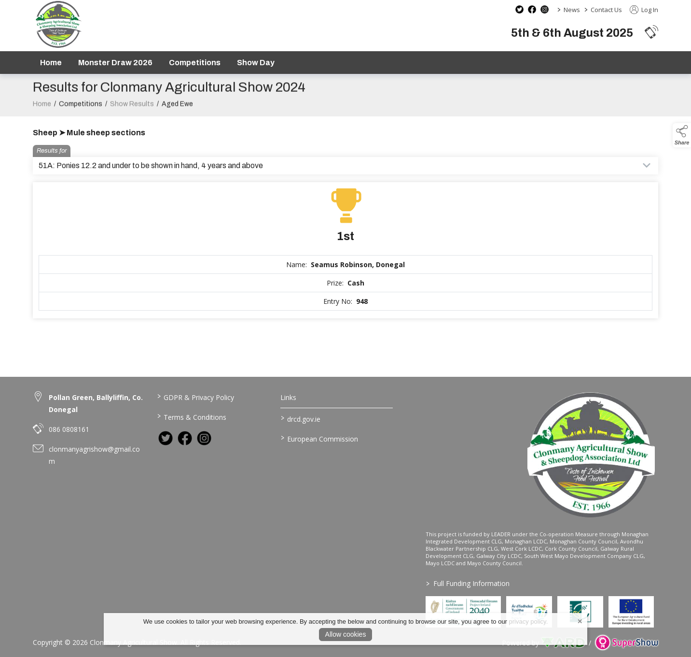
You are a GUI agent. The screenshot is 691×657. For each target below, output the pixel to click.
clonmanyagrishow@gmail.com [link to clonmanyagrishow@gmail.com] (94, 455)
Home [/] (51, 62)
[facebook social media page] (532, 9)
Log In (644, 9)
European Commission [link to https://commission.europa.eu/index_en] (319, 438)
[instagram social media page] (544, 9)
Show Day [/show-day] (256, 62)
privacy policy (527, 621)
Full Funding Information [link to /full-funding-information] (468, 583)
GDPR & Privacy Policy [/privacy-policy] (195, 396)
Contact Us (606, 9)
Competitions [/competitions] (195, 62)
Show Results (132, 106)
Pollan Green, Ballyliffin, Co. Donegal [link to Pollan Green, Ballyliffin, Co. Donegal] (96, 403)
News (572, 9)
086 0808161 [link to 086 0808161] (69, 429)
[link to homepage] (58, 24)
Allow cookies (345, 634)
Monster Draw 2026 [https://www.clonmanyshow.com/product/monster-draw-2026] (115, 62)
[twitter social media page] (519, 9)
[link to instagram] (204, 438)
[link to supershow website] (626, 642)
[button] (651, 32)
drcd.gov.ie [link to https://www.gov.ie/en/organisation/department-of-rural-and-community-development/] (300, 418)
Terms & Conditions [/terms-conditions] (191, 416)
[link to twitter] (165, 438)
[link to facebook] (185, 438)
